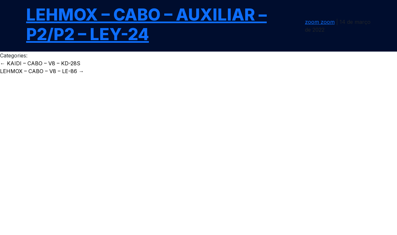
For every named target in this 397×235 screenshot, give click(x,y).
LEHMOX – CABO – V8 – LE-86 (42, 71)
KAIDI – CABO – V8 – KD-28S (40, 63)
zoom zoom (320, 22)
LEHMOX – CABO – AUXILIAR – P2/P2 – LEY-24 (146, 24)
